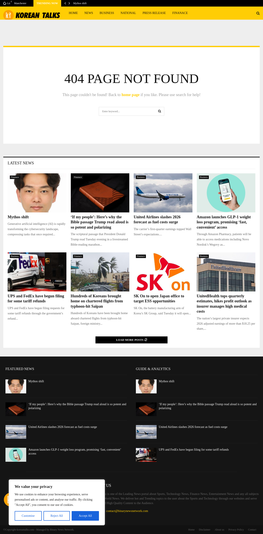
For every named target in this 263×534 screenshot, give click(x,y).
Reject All (56, 515)
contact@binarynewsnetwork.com (127, 511)
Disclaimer (205, 529)
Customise (28, 515)
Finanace (180, 13)
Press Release (154, 13)
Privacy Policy (236, 529)
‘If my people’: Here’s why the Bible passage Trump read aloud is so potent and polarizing (100, 222)
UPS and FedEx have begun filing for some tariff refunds (194, 449)
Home (73, 13)
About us (219, 529)
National (128, 13)
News (88, 13)
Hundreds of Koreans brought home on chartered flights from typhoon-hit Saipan (97, 301)
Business (107, 13)
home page (130, 95)
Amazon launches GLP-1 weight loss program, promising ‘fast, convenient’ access (224, 222)
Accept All (85, 515)
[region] (57, 502)
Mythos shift (80, 3)
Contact (252, 529)
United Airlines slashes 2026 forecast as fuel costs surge (62, 427)
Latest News (21, 163)
